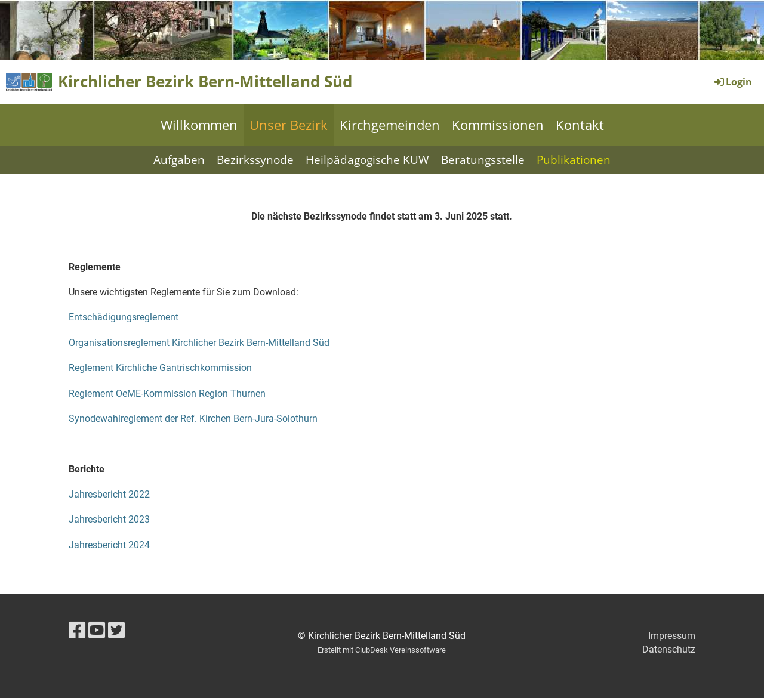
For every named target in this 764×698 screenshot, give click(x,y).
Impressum (671, 635)
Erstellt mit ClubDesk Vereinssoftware (382, 650)
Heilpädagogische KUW (367, 160)
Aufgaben (179, 160)
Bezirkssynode (255, 160)
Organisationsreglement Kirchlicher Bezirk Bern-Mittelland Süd (199, 342)
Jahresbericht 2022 (109, 494)
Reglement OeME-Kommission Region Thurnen (167, 393)
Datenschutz (668, 649)
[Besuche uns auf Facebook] (77, 630)
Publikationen (574, 160)
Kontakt (580, 125)
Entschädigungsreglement (123, 317)
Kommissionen (498, 125)
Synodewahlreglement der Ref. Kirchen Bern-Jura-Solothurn (193, 418)
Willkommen (199, 125)
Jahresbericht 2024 (109, 545)
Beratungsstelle (483, 160)
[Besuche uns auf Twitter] (116, 630)
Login (732, 81)
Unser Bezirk (288, 125)
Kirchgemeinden (390, 125)
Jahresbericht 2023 (109, 519)
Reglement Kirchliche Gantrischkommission (160, 367)
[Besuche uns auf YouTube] (96, 630)
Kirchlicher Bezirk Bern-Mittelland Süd (205, 81)
